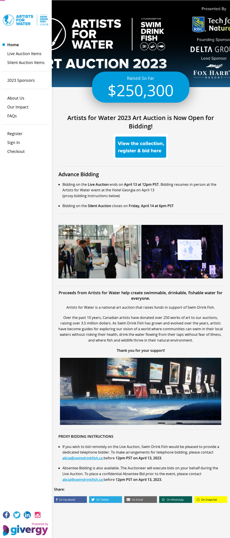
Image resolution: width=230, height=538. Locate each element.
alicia (76, 461)
